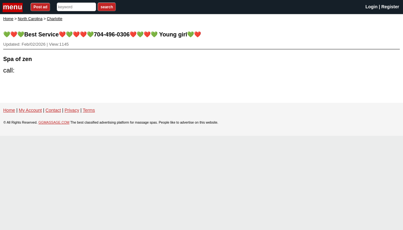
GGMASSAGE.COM (53, 122)
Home (8, 19)
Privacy (71, 110)
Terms (89, 110)
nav (13, 7)
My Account (30, 110)
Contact (53, 110)
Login (371, 6)
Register (390, 6)
